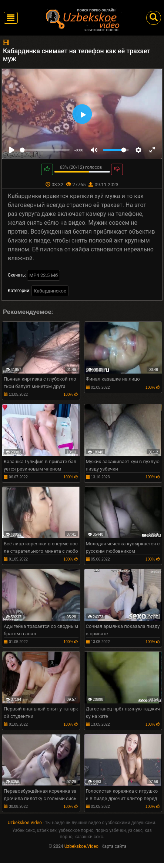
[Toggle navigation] (11, 18)
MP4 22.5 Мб (43, 275)
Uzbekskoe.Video (25, 822)
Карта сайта (114, 846)
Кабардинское (50, 291)
